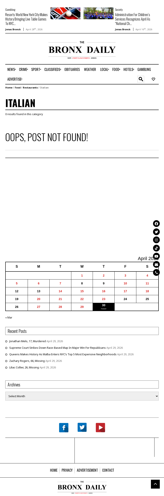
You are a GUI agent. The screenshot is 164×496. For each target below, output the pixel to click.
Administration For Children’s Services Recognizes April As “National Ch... (132, 19)
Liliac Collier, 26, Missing (24, 367)
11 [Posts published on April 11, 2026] (147, 283)
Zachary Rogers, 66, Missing (27, 361)
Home (8, 87)
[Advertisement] (30, 54)
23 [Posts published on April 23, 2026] (103, 299)
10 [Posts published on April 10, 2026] (125, 283)
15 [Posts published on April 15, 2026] (82, 291)
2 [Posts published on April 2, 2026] (103, 275)
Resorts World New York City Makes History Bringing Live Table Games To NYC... (26, 19)
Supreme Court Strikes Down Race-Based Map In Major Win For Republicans (57, 348)
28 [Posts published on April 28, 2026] (60, 307)
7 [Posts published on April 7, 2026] (60, 283)
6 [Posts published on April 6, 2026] (38, 283)
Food (17, 87)
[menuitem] (11, 69)
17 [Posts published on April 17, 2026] (125, 291)
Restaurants (30, 87)
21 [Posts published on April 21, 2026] (60, 299)
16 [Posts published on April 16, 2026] (103, 291)
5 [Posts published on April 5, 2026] (17, 283)
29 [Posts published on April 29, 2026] (82, 307)
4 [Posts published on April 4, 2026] (147, 275)
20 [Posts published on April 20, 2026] (38, 299)
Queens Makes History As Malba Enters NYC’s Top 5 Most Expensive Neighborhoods (63, 354)
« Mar (8, 317)
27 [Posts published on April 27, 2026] (38, 307)
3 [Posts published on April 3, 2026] (125, 275)
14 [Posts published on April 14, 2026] (60, 291)
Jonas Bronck (13, 29)
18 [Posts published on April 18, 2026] (147, 291)
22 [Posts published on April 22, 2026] (82, 299)
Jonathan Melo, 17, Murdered (27, 341)
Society (119, 9)
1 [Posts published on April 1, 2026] (82, 275)
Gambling (10, 9)
